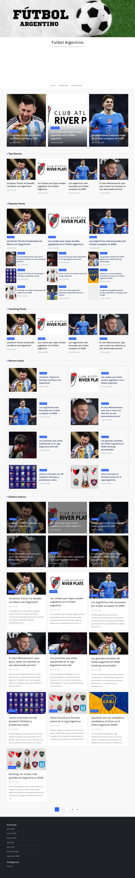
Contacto (63, 85)
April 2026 (11, 829)
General (13, 131)
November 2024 (13, 851)
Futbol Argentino (68, 42)
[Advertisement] (67, 66)
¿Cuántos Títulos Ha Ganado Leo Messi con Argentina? (50, 380)
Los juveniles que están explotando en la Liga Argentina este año (51, 444)
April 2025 (11, 847)
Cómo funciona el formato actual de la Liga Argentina (111, 477)
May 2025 (10, 842)
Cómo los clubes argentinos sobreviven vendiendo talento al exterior (71, 292)
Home (53, 85)
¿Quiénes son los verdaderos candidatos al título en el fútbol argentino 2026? (112, 276)
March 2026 (11, 833)
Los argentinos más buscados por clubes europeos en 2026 (79, 186)
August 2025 (12, 838)
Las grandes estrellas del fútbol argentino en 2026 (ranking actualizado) (112, 259)
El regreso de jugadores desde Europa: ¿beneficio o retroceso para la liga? (113, 292)
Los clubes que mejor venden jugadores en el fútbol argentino (67, 135)
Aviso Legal (78, 86)
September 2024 (13, 856)
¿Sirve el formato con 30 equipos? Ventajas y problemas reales (51, 477)
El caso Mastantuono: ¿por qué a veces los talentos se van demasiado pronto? (112, 186)
